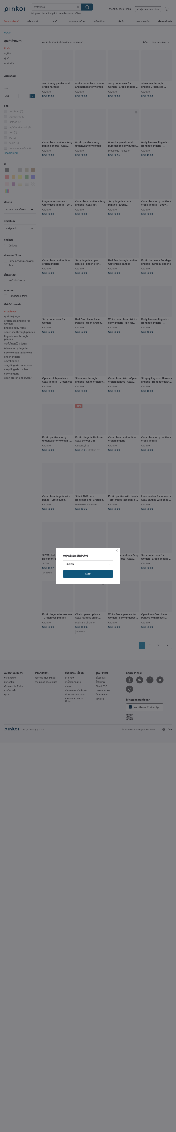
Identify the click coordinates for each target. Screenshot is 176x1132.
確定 (88, 573)
